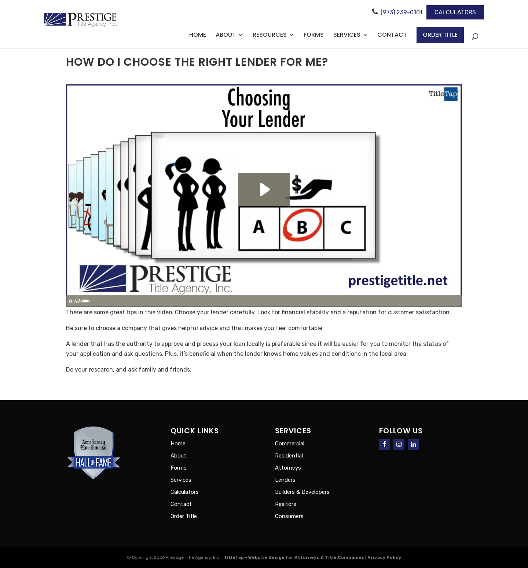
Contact (392, 35)
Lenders (285, 480)
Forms (314, 35)
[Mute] (420, 300)
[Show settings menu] (437, 300)
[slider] (255, 300)
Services (346, 35)
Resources (270, 35)
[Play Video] (74, 300)
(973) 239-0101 (401, 12)
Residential (289, 455)
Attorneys (288, 467)
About (226, 35)
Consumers (289, 516)
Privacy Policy (385, 557)
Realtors (285, 504)
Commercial (289, 443)
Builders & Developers (302, 492)
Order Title (440, 34)
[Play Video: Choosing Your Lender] (264, 188)
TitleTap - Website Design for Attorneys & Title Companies (294, 557)
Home (197, 35)
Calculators (455, 12)
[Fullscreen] (453, 300)
